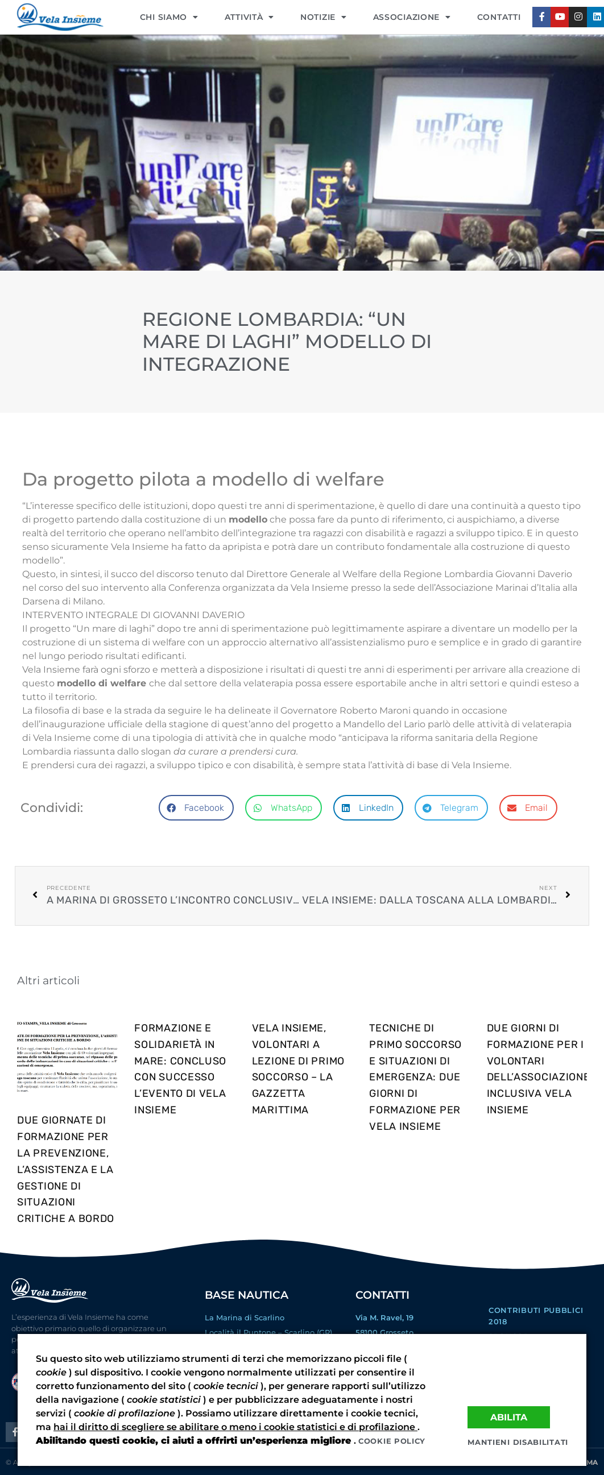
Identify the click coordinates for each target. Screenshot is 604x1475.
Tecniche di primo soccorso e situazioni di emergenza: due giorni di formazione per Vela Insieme (415, 1077)
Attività (249, 17)
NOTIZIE (323, 17)
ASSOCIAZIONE (412, 17)
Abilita (508, 1416)
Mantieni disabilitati (518, 1442)
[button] (196, 808)
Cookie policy (391, 1440)
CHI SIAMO (169, 17)
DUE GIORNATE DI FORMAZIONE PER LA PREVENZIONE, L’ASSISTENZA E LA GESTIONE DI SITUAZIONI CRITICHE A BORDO (65, 1169)
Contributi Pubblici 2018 (536, 1316)
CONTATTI (499, 17)
